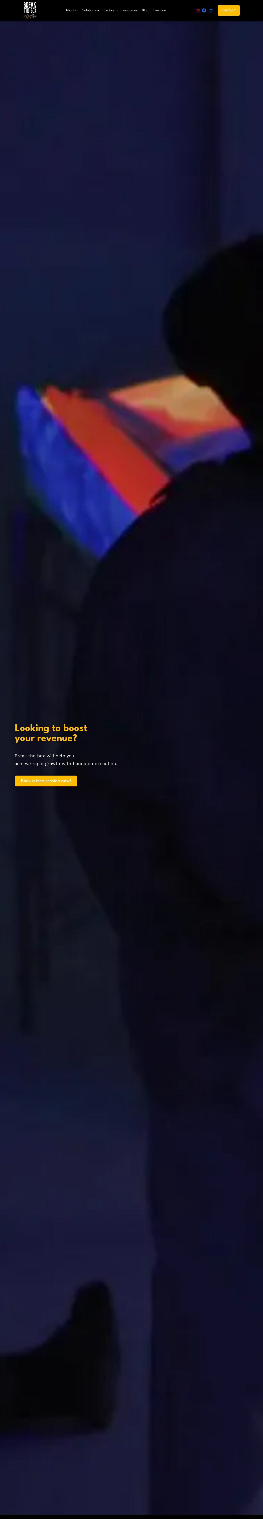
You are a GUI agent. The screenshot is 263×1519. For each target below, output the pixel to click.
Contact (229, 10)
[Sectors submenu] (110, 10)
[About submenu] (71, 10)
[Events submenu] (159, 10)
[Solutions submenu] (90, 10)
